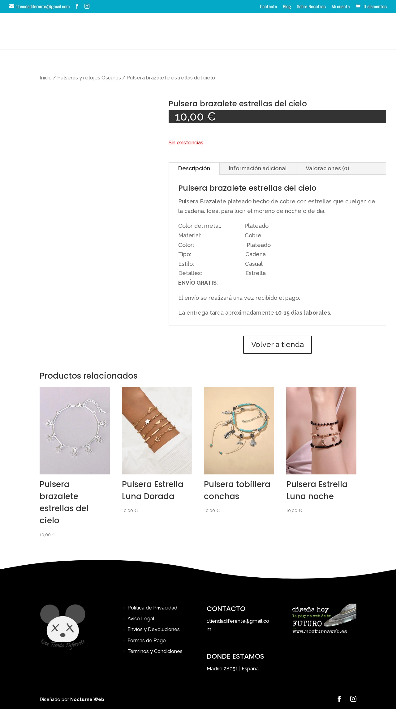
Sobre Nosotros (311, 7)
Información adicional (258, 168)
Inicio (50, 32)
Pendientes (245, 32)
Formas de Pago (146, 640)
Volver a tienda (277, 344)
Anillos (77, 32)
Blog (287, 7)
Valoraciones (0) (327, 168)
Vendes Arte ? (332, 32)
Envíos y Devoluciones (153, 629)
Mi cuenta (341, 7)
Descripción (194, 168)
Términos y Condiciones (155, 651)
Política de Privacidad (152, 608)
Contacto (268, 7)
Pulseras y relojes (163, 32)
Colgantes (111, 32)
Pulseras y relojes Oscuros (89, 77)
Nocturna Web (87, 699)
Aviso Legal (140, 619)
